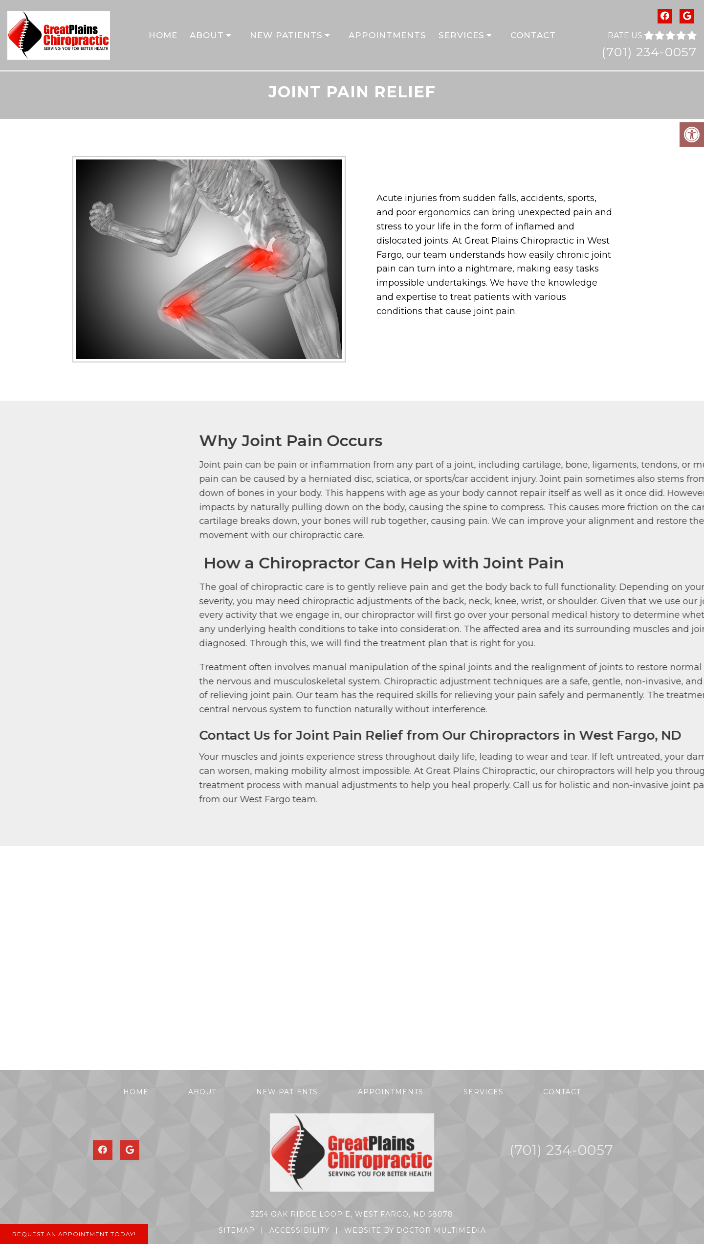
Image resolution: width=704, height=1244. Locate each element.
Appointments (387, 35)
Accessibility (299, 1230)
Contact (533, 35)
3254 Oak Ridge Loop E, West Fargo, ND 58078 (352, 1214)
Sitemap (237, 1230)
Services (461, 35)
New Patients (286, 35)
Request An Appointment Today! (74, 1234)
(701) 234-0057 (649, 52)
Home (163, 35)
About (207, 35)
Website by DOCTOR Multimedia (415, 1230)
